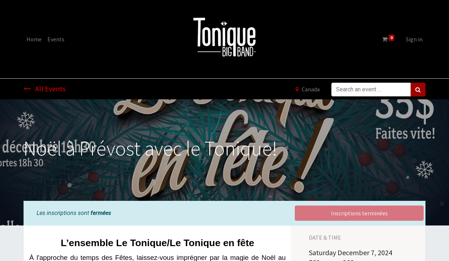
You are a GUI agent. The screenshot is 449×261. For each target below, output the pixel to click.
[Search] (418, 89)
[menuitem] (34, 39)
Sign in (414, 39)
